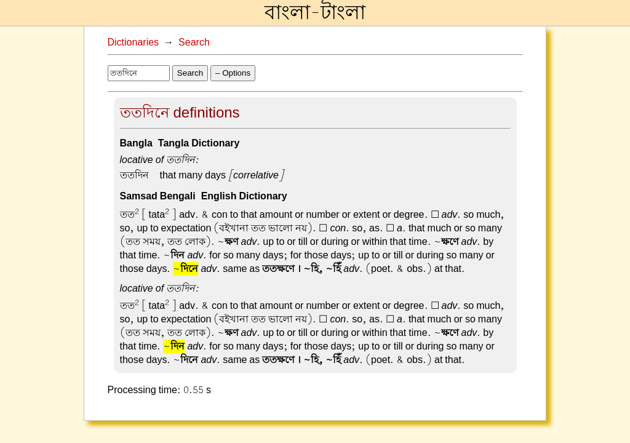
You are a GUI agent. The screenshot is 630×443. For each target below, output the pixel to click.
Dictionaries (133, 42)
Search (194, 42)
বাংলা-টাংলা (315, 13)
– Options (232, 73)
